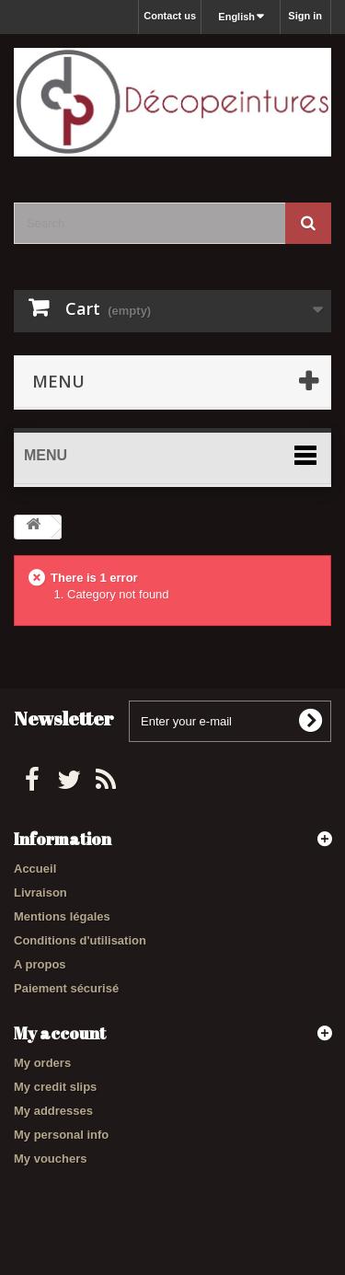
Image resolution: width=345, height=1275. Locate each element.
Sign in (305, 15)
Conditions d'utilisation (80, 940)
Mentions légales (62, 916)
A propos (40, 964)
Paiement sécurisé (66, 988)
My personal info (61, 1135)
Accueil (35, 868)
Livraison (40, 892)
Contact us (170, 15)
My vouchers (50, 1158)
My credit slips (55, 1087)
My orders (42, 1063)
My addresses (53, 1111)
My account (60, 1033)
